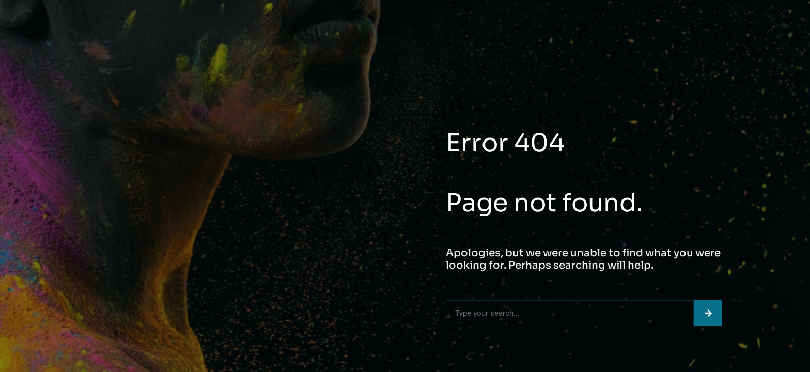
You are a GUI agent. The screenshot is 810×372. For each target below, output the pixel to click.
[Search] (708, 313)
